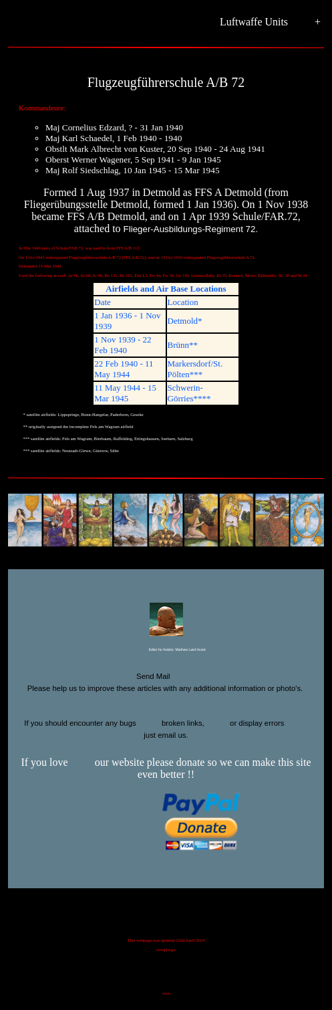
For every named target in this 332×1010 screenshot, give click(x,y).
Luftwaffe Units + (270, 22)
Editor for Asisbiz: (165, 650)
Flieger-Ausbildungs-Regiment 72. (191, 229)
